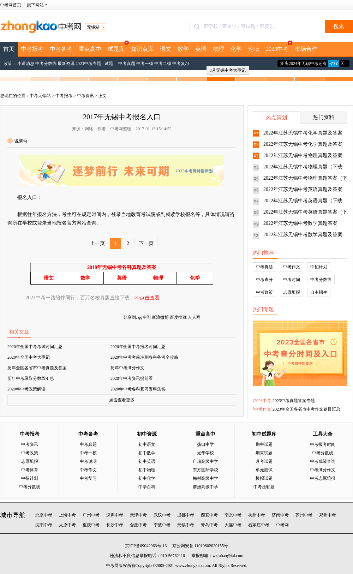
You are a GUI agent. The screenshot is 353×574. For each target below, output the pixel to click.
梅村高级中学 (205, 478)
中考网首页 (10, 4)
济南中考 (280, 515)
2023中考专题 (88, 63)
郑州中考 (327, 515)
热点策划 (276, 117)
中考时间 (291, 279)
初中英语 (146, 461)
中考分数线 (45, 63)
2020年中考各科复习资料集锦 (138, 389)
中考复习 (180, 63)
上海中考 (67, 515)
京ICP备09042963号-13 (146, 545)
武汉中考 (162, 515)
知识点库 (142, 49)
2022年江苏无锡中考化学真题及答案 (302, 133)
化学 (236, 49)
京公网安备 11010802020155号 (200, 545)
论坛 (253, 49)
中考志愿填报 (322, 478)
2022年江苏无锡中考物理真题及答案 (302, 155)
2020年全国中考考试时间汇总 (34, 346)
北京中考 (43, 515)
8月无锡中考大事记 (228, 71)
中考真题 (126, 63)
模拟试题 (264, 478)
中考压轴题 (264, 486)
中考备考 (61, 49)
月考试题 (264, 461)
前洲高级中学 (205, 486)
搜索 (339, 26)
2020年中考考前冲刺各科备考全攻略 (144, 357)
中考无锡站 (40, 95)
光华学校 (205, 452)
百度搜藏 (178, 317)
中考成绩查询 (322, 461)
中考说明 (88, 461)
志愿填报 (291, 292)
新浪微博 (160, 317)
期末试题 (264, 452)
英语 (201, 49)
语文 (165, 49)
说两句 (17, 141)
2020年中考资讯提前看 (131, 378)
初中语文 (146, 444)
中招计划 (318, 266)
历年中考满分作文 (127, 367)
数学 (183, 49)
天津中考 (138, 515)
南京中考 (233, 515)
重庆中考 (91, 524)
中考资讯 (85, 95)
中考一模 (144, 63)
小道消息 (25, 63)
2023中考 (279, 47)
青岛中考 (209, 524)
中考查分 (264, 279)
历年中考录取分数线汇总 (30, 378)
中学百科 (146, 486)
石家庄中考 (258, 524)
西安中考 (209, 515)
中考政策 (264, 292)
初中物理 (146, 469)
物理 (218, 49)
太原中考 (67, 524)
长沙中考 (114, 524)
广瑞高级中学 (205, 461)
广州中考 (91, 515)
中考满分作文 (322, 469)
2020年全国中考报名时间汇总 (138, 346)
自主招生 (318, 292)
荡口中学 (205, 444)
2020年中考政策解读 (26, 389)
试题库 (118, 47)
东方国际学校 (205, 469)
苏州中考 (303, 515)
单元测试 (264, 469)
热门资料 (323, 117)
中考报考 (32, 49)
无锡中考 (185, 524)
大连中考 (233, 524)
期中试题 (264, 444)
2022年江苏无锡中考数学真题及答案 (302, 234)
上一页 (97, 243)
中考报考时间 (322, 444)
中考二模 (162, 63)
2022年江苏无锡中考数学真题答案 (300, 223)
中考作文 (291, 266)
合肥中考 (138, 524)
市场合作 (306, 49)
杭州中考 (256, 515)
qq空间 (144, 317)
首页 (8, 49)
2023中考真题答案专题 (294, 400)
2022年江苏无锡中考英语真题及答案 (302, 189)
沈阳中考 (43, 524)
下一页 (146, 243)
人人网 (194, 317)
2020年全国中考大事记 (28, 357)
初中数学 (146, 452)
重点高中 (90, 49)
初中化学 (146, 478)
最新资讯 (66, 63)
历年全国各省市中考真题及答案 (37, 367)
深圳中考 (114, 515)
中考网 (282, 524)
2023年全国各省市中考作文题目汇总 (306, 409)
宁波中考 (162, 524)
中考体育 (29, 469)
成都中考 (185, 515)
